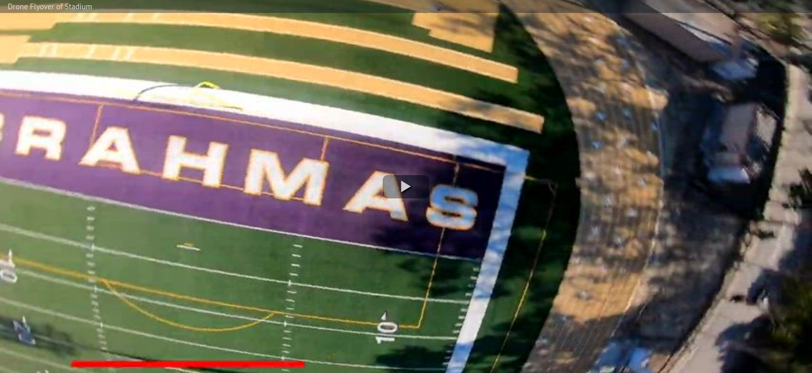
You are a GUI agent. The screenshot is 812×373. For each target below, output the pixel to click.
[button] (406, 186)
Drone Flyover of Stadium (50, 6)
